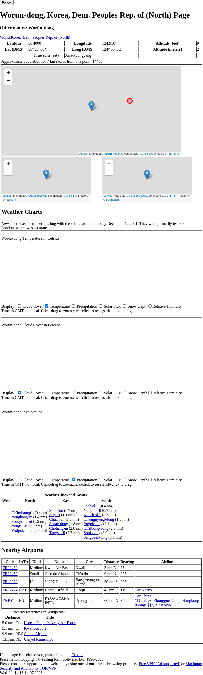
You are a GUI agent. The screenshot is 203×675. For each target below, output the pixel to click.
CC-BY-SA (146, 153)
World (5, 37)
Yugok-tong (93, 524)
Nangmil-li (92, 510)
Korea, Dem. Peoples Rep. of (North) (40, 37)
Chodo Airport (35, 634)
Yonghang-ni (22, 517)
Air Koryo (143, 590)
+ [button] (8, 73)
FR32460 (10, 568)
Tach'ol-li (91, 506)
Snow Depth (137, 306)
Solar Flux (112, 306)
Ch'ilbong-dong (96, 528)
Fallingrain (174, 153)
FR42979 (10, 582)
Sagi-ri (54, 515)
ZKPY (8, 600)
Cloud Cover (33, 306)
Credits (77, 655)
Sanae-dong (58, 524)
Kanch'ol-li (92, 515)
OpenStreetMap (114, 153)
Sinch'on (56, 510)
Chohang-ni (58, 528)
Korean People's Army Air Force (50, 623)
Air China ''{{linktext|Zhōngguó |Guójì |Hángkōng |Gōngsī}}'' (167, 600)
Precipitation (87, 306)
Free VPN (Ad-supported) (159, 664)
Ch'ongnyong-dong (99, 519)
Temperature (60, 306)
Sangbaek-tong (95, 537)
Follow (7, 2)
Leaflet (83, 153)
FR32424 (10, 590)
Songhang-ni (22, 521)
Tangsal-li (57, 533)
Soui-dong (92, 533)
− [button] (8, 81)
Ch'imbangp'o (23, 513)
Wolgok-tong (22, 530)
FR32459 (10, 574)
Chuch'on (56, 519)
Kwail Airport (35, 628)
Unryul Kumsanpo (38, 639)
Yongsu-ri (19, 526)
